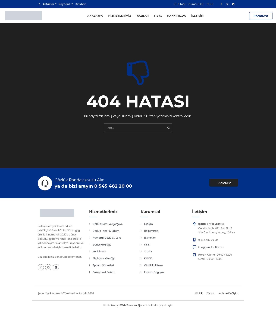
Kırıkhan (81, 4)
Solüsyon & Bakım (104, 272)
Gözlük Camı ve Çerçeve (108, 224)
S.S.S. (158, 15)
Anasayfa (95, 15)
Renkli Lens (99, 251)
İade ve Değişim (154, 272)
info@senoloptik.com (211, 247)
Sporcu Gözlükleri (103, 265)
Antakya (48, 4)
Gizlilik (198, 293)
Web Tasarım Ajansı (132, 305)
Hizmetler (150, 238)
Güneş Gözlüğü (102, 244)
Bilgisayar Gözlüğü (104, 258)
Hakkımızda (176, 15)
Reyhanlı (65, 4)
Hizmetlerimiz (119, 15)
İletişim (197, 15)
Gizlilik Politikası (153, 265)
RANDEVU (261, 15)
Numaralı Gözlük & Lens (107, 238)
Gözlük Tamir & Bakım (106, 231)
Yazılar (142, 15)
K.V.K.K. (148, 258)
